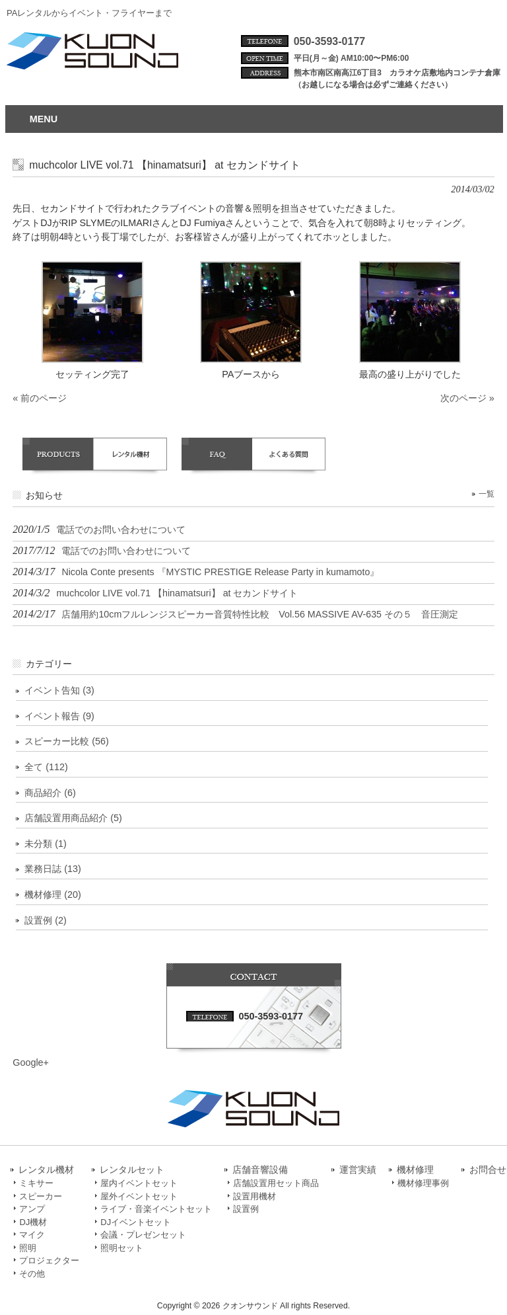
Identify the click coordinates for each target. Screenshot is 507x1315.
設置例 (246, 1209)
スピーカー (40, 1196)
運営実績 (357, 1170)
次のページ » (467, 398)
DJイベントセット (135, 1222)
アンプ (32, 1209)
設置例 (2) (45, 920)
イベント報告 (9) (59, 716)
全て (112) (46, 767)
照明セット (121, 1248)
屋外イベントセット (139, 1196)
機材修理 (415, 1170)
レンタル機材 (46, 1170)
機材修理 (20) (52, 894)
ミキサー (36, 1183)
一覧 (486, 494)
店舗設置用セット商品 (276, 1183)
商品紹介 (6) (50, 792)
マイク (32, 1235)
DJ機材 (33, 1222)
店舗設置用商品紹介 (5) (73, 818)
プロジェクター (49, 1260)
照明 (27, 1248)
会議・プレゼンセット (143, 1235)
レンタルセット (132, 1170)
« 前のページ (40, 398)
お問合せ (487, 1170)
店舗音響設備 (260, 1170)
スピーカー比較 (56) (66, 741)
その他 (32, 1274)
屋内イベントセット (139, 1183)
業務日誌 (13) (52, 868)
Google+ (31, 1062)
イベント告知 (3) (59, 690)
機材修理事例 (423, 1183)
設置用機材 (254, 1196)
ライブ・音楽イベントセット (156, 1209)
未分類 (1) (45, 843)
